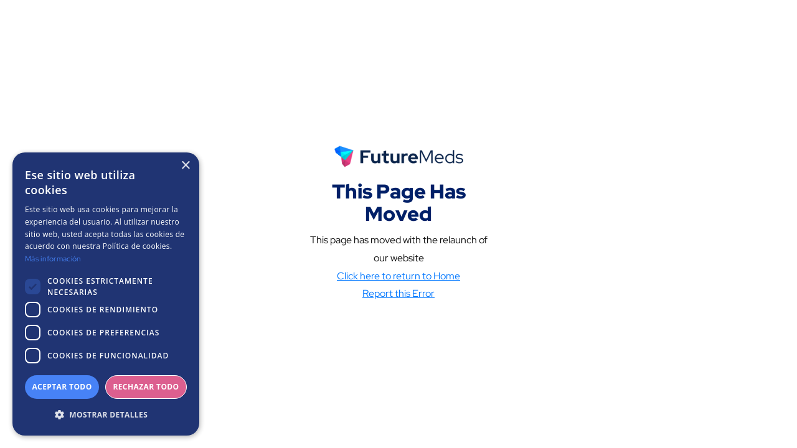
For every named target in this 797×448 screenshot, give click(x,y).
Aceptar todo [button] (62, 386)
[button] (106, 415)
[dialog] (105, 294)
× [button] (185, 165)
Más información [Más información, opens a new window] (53, 259)
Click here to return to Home (398, 280)
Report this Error (398, 299)
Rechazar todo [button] (146, 386)
